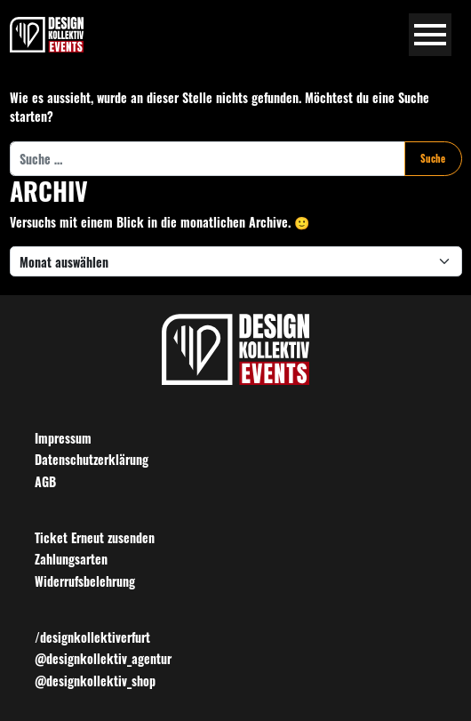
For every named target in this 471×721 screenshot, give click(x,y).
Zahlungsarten (71, 558)
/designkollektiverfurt (92, 637)
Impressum (63, 438)
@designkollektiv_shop (95, 680)
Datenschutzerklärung (91, 459)
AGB (45, 481)
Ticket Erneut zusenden (95, 537)
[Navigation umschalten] (430, 35)
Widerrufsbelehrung (85, 581)
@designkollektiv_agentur (103, 658)
